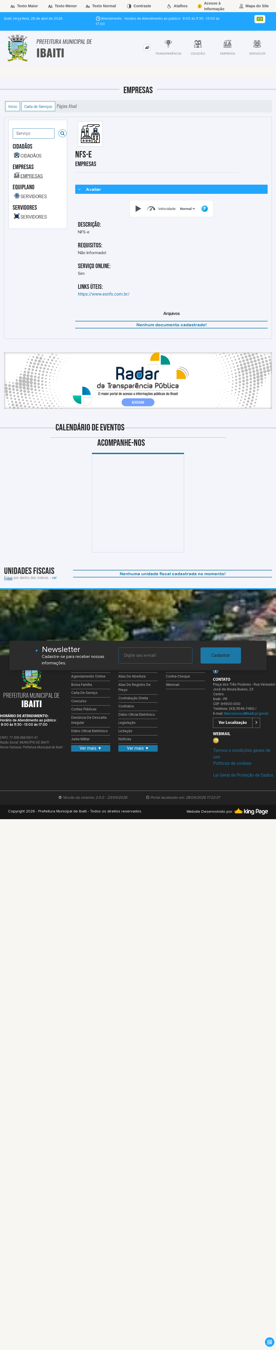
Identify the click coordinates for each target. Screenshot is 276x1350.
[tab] (147, 47)
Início (12, 106)
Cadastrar (220, 655)
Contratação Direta (133, 698)
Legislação (127, 723)
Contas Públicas (83, 709)
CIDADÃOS (31, 156)
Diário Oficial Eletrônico (89, 731)
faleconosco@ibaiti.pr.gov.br (246, 714)
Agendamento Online (88, 676)
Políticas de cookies (232, 763)
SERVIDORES (33, 196)
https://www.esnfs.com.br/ (104, 294)
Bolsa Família (81, 685)
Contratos (126, 706)
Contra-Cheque (178, 676)
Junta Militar (80, 739)
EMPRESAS (31, 176)
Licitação (125, 731)
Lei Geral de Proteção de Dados (243, 775)
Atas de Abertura (132, 676)
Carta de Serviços (38, 106)
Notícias (124, 739)
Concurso (79, 701)
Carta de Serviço (84, 693)
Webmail (172, 685)
